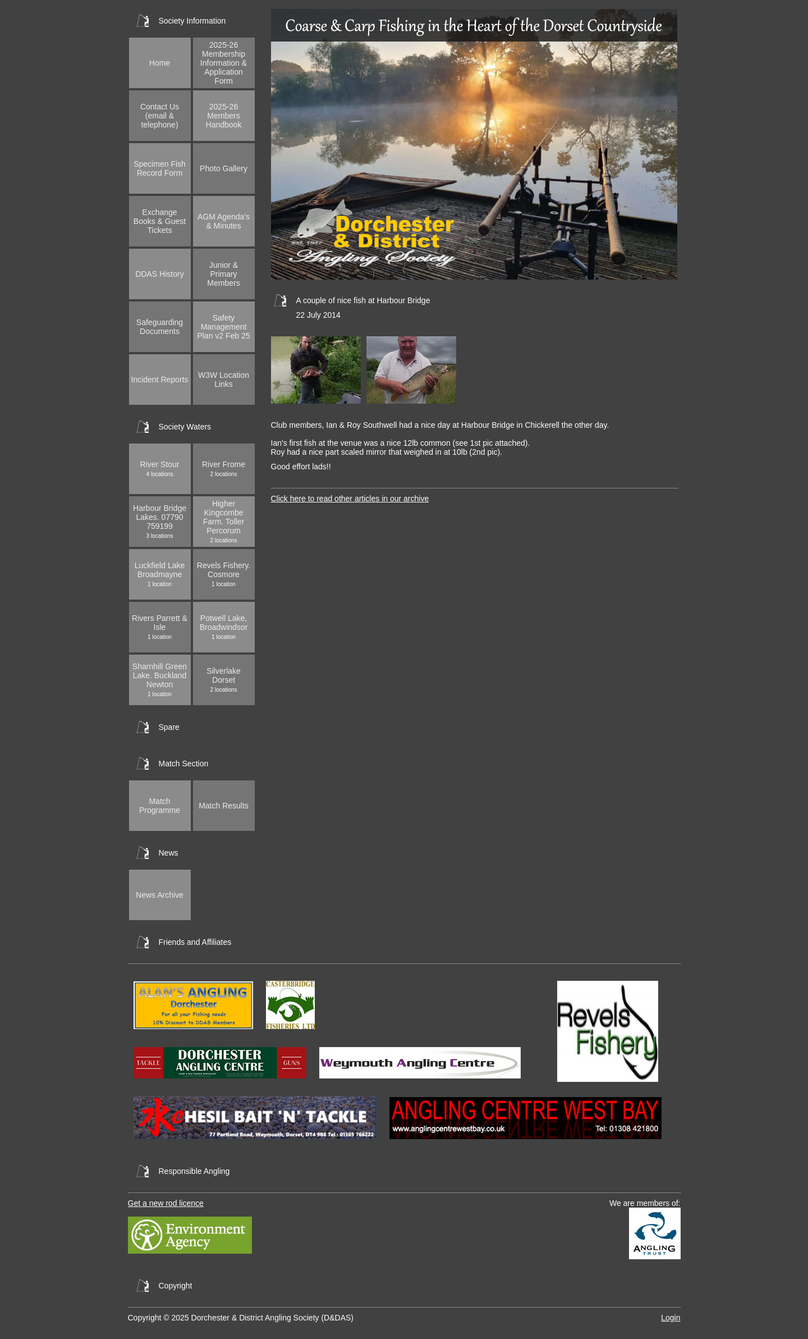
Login (670, 1317)
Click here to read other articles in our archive (350, 498)
